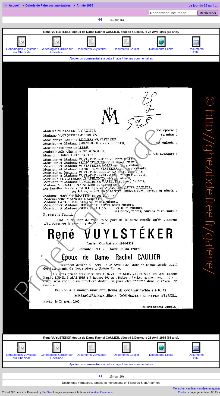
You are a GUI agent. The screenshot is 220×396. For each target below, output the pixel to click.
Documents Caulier (126, 48)
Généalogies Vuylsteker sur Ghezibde (21, 49)
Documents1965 (196, 49)
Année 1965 (85, 5)
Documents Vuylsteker (91, 48)
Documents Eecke (161, 48)
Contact (182, 392)
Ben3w (46, 392)
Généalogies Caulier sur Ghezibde (57, 49)
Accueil (14, 5)
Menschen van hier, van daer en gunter (196, 388)
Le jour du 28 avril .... (203, 5)
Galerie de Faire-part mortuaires (48, 5)
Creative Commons (101, 392)
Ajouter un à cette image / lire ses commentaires (111, 58)
